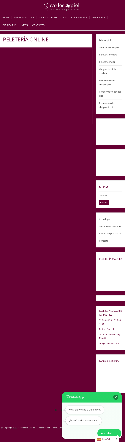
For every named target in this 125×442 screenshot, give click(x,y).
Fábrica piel (9, 25)
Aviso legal (104, 218)
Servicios (98, 17)
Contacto (38, 25)
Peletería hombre (108, 54)
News (24, 25)
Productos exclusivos (53, 17)
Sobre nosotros (24, 17)
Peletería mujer (107, 61)
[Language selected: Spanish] (107, 439)
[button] (115, 397)
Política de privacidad (110, 233)
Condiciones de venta (110, 226)
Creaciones (79, 17)
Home (5, 17)
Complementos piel (109, 47)
